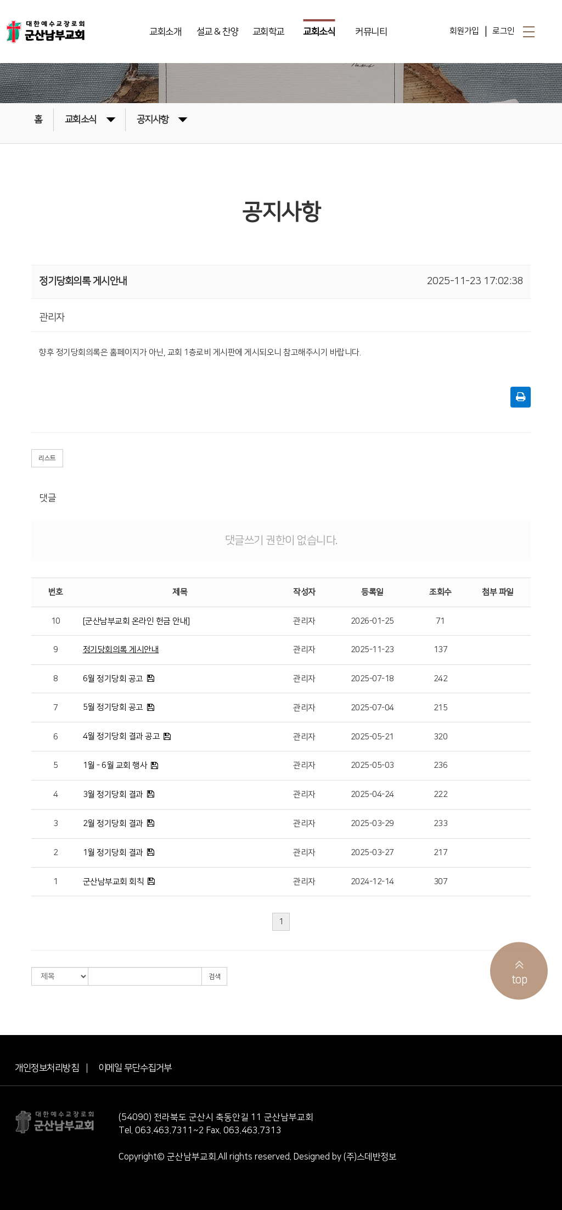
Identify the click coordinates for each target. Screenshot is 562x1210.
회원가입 (464, 31)
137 (441, 649)
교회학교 (268, 32)
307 (441, 881)
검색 (214, 976)
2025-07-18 (372, 678)
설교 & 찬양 (217, 32)
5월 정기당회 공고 (113, 707)
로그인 (503, 31)
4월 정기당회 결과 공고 (121, 736)
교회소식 (319, 32)
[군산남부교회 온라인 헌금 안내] (136, 621)
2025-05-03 (372, 765)
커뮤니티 (371, 32)
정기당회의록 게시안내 (121, 649)
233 (441, 823)
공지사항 (162, 119)
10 (55, 621)
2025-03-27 (372, 852)
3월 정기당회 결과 (113, 794)
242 (441, 678)
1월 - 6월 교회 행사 (115, 765)
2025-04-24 (372, 794)
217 (441, 852)
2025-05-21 (372, 737)
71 (440, 621)
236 (441, 765)
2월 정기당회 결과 (113, 823)
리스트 (47, 458)
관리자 (304, 621)
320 (441, 737)
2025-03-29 (372, 823)
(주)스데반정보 (370, 1157)
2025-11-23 (372, 649)
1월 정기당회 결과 (113, 852)
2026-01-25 (372, 621)
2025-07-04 (372, 708)
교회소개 (165, 32)
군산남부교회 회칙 (113, 881)
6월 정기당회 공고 (113, 678)
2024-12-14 (372, 881)
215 (441, 708)
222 (441, 794)
